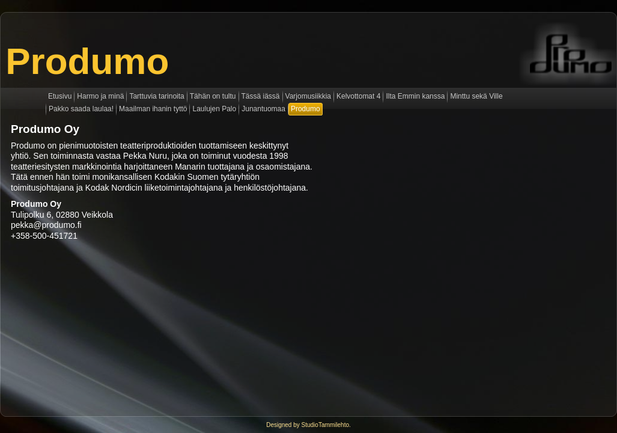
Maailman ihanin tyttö (153, 109)
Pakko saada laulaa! (81, 109)
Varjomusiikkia (308, 96)
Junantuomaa (263, 109)
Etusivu (59, 96)
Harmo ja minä (100, 96)
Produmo (87, 61)
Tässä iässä (261, 96)
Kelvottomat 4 (358, 96)
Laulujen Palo (214, 109)
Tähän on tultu (213, 96)
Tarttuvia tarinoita (156, 96)
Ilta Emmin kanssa (415, 96)
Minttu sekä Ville (476, 96)
